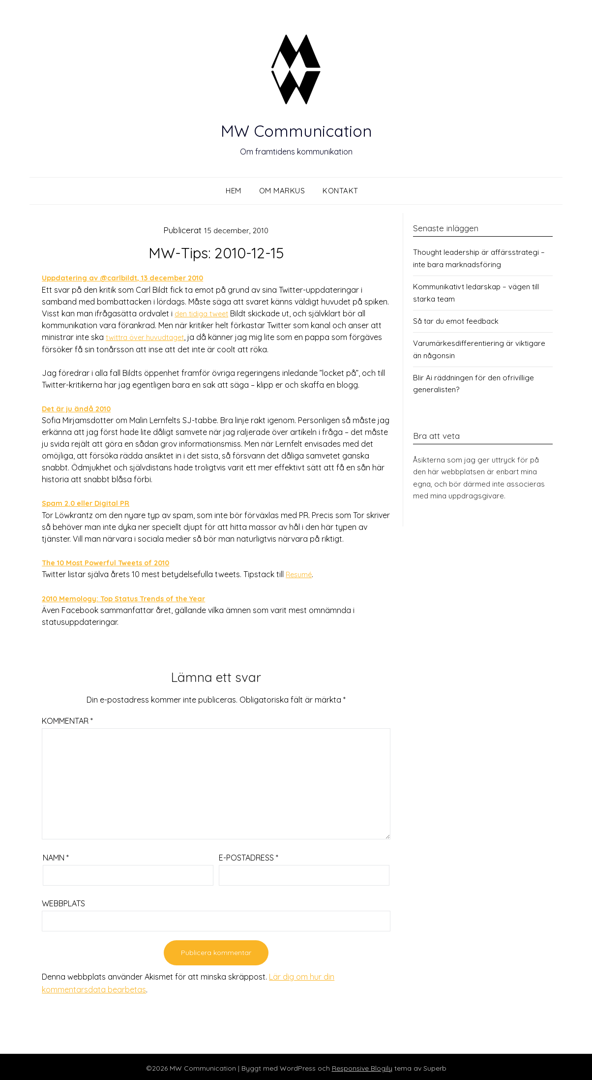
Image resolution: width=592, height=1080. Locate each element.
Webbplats (63, 901)
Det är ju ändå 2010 (79, 407)
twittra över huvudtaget (149, 336)
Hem (233, 190)
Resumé (300, 573)
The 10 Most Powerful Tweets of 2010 (113, 561)
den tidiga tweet (204, 313)
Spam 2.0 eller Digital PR (89, 502)
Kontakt (340, 190)
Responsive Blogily (362, 1065)
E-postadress (248, 855)
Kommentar (67, 718)
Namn (56, 855)
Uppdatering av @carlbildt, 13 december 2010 (129, 277)
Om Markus (282, 190)
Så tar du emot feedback (456, 321)
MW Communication (296, 128)
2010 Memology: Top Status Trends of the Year (132, 596)
